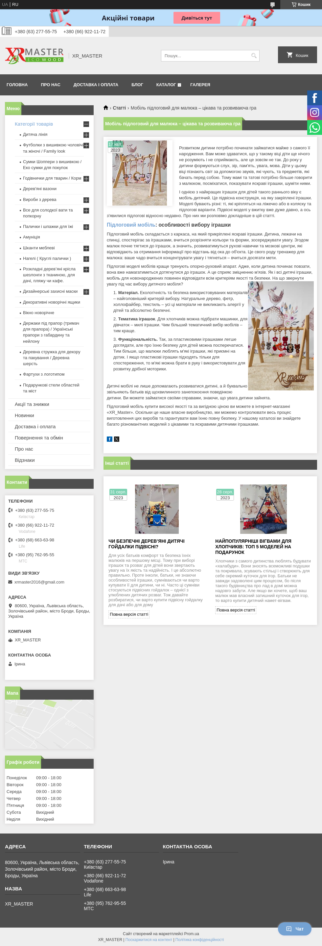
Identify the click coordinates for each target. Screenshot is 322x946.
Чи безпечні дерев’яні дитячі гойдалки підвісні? (146, 543)
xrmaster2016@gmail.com (39, 582)
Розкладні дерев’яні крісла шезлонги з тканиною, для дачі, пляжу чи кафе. (49, 274)
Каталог (166, 84)
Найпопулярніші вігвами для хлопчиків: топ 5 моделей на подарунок (253, 546)
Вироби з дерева (40, 199)
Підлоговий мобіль (131, 225)
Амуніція (31, 237)
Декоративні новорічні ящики (51, 302)
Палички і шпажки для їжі (48, 226)
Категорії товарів (34, 124)
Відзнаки (25, 460)
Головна (17, 84)
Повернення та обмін (39, 437)
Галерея (200, 84)
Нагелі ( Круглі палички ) (47, 258)
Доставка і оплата (96, 84)
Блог (137, 84)
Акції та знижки (32, 404)
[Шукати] (254, 56)
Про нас (50, 84)
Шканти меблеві (39, 247)
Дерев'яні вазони (40, 188)
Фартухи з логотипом (43, 374)
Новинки (24, 415)
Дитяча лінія (35, 134)
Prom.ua (191, 934)
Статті (119, 108)
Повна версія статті (129, 614)
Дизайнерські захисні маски (50, 291)
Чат (295, 929)
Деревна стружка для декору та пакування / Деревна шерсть (51, 357)
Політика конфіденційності (199, 939)
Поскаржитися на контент (149, 939)
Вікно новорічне (38, 312)
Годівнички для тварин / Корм (52, 178)
